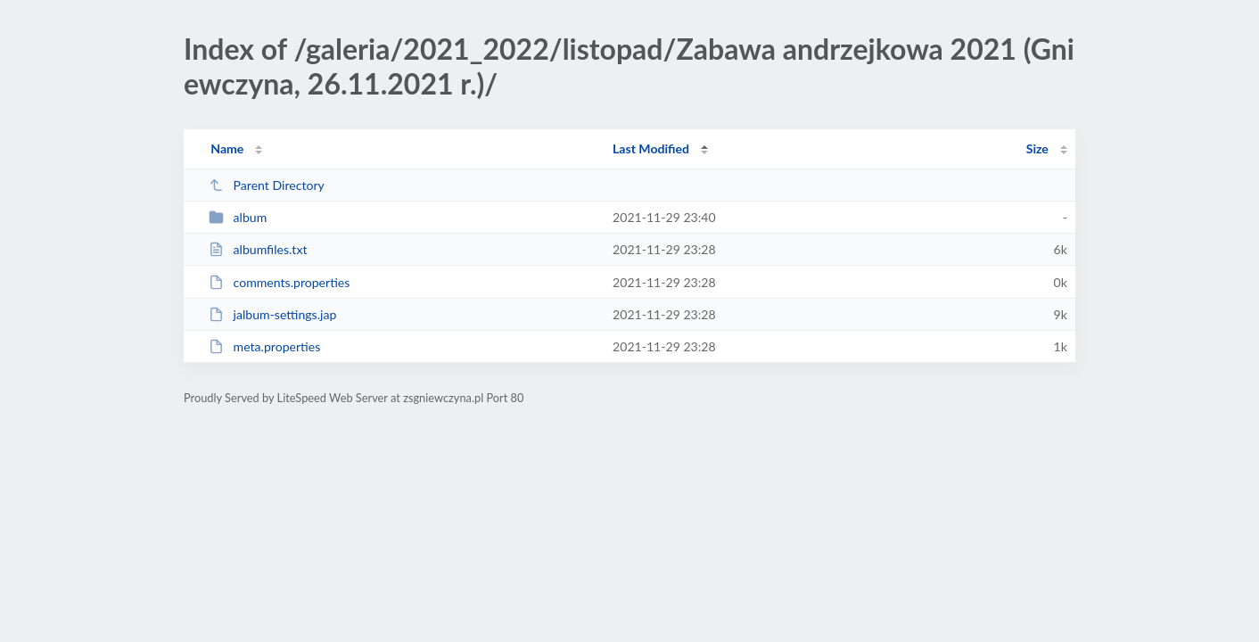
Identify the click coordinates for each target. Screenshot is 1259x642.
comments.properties (279, 282)
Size (1037, 148)
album (238, 217)
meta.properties (264, 346)
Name (226, 148)
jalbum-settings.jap (272, 314)
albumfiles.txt (258, 249)
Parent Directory (267, 185)
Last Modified (651, 148)
